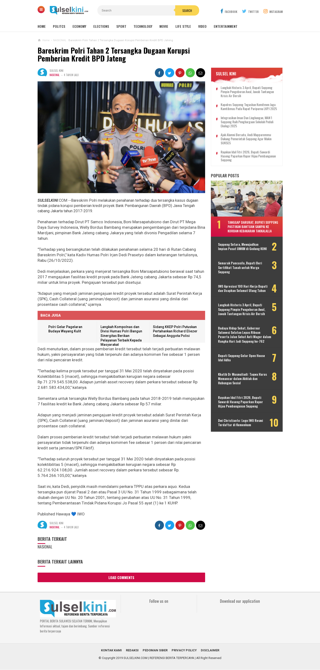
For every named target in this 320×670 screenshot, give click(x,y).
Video (202, 26)
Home (42, 26)
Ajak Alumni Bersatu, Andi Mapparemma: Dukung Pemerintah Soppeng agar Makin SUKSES (246, 139)
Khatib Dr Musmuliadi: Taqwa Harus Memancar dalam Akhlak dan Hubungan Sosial (242, 378)
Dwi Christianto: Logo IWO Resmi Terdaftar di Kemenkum (240, 422)
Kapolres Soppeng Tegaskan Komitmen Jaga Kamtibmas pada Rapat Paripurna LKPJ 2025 (249, 107)
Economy (79, 26)
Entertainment (225, 26)
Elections (101, 26)
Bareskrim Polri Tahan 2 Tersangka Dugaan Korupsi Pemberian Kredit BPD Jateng (114, 54)
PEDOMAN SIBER (155, 650)
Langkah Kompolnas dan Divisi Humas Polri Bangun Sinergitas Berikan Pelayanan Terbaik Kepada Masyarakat (121, 335)
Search (187, 10)
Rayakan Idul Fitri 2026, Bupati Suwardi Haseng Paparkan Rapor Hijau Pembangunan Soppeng (248, 156)
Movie (163, 26)
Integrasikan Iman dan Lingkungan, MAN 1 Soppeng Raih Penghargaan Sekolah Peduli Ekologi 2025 (247, 122)
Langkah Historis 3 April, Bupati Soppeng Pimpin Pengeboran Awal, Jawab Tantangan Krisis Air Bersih (247, 92)
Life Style (183, 26)
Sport (121, 26)
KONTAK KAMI (111, 650)
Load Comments (121, 577)
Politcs (59, 26)
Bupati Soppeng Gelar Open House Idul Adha (241, 357)
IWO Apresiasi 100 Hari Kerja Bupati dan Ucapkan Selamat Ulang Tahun (243, 288)
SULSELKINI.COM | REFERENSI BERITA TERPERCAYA (159, 658)
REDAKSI (132, 650)
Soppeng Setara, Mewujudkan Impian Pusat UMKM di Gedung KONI (242, 246)
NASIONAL (54, 75)
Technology (143, 26)
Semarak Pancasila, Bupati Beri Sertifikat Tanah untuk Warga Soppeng (240, 267)
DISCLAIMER (210, 650)
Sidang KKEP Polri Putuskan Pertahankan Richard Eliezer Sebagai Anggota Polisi (175, 331)
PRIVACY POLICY (184, 650)
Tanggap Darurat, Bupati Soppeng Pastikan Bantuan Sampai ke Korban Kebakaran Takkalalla (253, 226)
